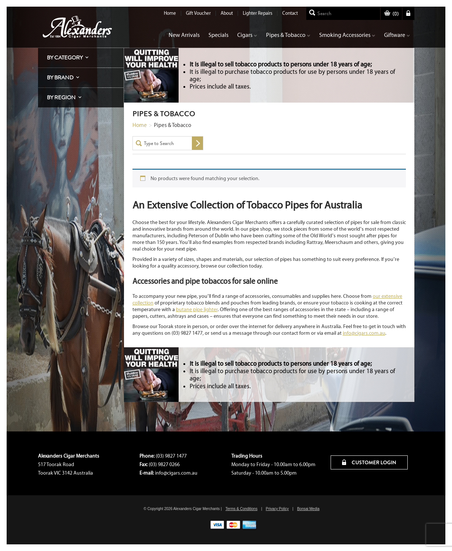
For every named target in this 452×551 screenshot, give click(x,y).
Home (170, 13)
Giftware (397, 34)
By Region (61, 97)
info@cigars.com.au (364, 333)
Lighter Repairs (257, 13)
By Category (65, 58)
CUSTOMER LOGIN (369, 462)
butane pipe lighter (197, 309)
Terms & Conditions (241, 509)
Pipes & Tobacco (288, 34)
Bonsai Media (308, 509)
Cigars (247, 34)
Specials (218, 34)
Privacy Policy (277, 509)
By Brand (60, 77)
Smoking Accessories (347, 34)
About (227, 13)
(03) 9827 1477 (171, 456)
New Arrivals (184, 34)
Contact (290, 13)
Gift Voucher (198, 13)
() (391, 13)
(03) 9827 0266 (164, 464)
